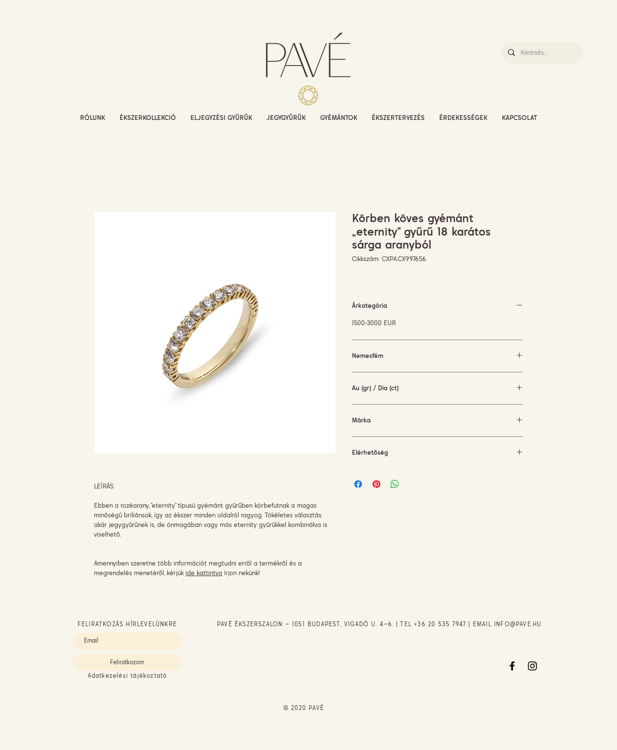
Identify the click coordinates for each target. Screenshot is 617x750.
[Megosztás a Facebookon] (358, 484)
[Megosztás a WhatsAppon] (395, 484)
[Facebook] (512, 666)
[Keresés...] (542, 52)
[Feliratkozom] (126, 662)
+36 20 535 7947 (440, 624)
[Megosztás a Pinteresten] (376, 484)
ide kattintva (204, 573)
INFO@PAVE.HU (517, 624)
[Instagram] (532, 666)
